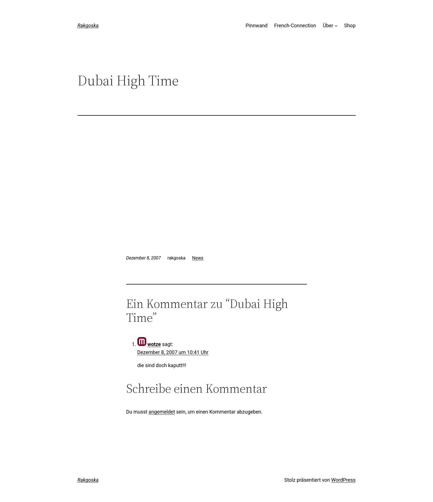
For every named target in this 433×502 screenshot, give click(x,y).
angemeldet (162, 412)
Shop (350, 25)
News (197, 258)
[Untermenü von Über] (336, 25)
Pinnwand (257, 25)
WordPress (343, 480)
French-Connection (295, 25)
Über (328, 25)
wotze (154, 344)
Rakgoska (88, 25)
